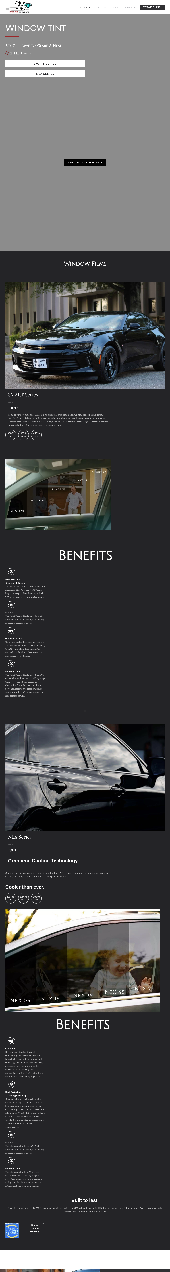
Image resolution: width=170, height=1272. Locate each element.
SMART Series (45, 63)
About (116, 7)
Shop (97, 7)
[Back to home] (18, 7)
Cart (106, 7)
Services (85, 7)
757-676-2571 (152, 7)
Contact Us (130, 7)
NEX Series (45, 73)
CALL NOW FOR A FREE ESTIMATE (85, 162)
